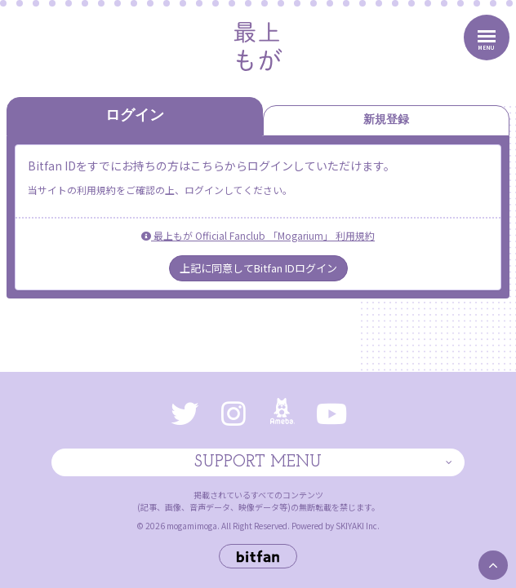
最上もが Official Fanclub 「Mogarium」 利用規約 (258, 235)
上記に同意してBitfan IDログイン (258, 268)
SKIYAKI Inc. (358, 525)
